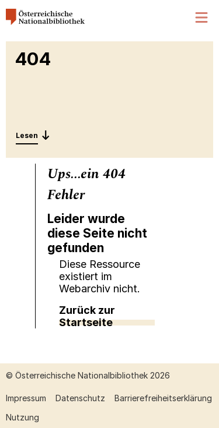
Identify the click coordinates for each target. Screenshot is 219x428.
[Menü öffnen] (202, 18)
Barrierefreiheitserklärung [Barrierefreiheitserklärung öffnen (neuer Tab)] (163, 398)
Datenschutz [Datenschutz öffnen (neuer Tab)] (80, 398)
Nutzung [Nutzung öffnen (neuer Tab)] (22, 417)
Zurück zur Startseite (87, 316)
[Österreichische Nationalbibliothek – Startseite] (45, 22)
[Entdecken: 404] (33, 135)
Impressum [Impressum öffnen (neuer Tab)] (26, 398)
